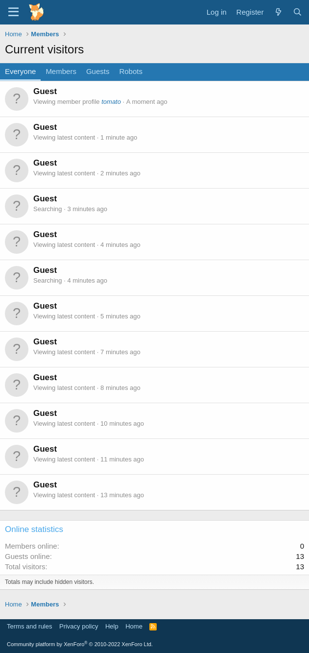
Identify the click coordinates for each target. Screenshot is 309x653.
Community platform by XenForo (80, 644)
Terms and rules (29, 626)
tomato (111, 101)
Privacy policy (78, 626)
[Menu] (13, 12)
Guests (98, 71)
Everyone (20, 71)
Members (61, 71)
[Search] (297, 12)
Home (134, 626)
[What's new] (277, 12)
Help (112, 626)
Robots (131, 71)
